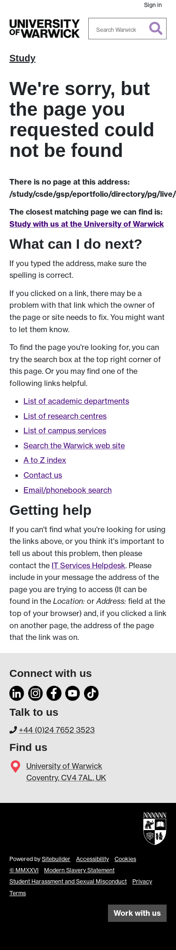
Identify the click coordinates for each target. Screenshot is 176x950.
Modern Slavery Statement (79, 870)
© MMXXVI (23, 870)
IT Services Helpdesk (88, 565)
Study (22, 58)
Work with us (137, 913)
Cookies (125, 858)
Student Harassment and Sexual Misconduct (68, 881)
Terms (17, 893)
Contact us (42, 475)
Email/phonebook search (67, 490)
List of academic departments (76, 401)
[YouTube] (72, 692)
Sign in (153, 4)
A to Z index (44, 460)
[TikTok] (91, 692)
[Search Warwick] (127, 28)
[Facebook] (53, 692)
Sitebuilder (56, 858)
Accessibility (92, 858)
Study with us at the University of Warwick (86, 224)
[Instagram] (35, 692)
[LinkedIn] (16, 692)
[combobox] (127, 28)
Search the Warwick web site (74, 445)
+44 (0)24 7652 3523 (57, 730)
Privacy (142, 881)
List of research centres (65, 416)
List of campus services (64, 430)
